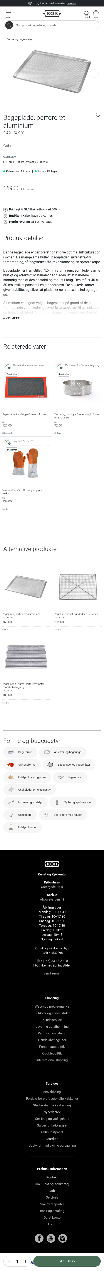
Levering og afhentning (52, 1037)
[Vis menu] (8, 14)
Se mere (71, 5)
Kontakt (52, 1188)
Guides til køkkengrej (52, 1136)
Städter (57, 640)
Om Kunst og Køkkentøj (52, 1195)
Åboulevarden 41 (52, 910)
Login (52, 1235)
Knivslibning (52, 1103)
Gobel (8, 145)
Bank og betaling (52, 1222)
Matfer (5, 520)
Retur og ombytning (52, 1044)
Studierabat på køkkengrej (52, 1116)
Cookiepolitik (52, 1064)
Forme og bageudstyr (19, 39)
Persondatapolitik (52, 1057)
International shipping (52, 1071)
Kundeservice (52, 1031)
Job (52, 1202)
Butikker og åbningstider (52, 1024)
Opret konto (52, 1228)
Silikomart (7, 444)
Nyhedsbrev (52, 1123)
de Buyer (58, 444)
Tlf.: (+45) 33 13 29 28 (52, 972)
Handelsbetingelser (52, 1051)
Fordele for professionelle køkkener (52, 1109)
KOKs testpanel (52, 1143)
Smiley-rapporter (52, 1215)
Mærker (52, 1150)
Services (52, 1208)
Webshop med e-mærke (52, 1017)
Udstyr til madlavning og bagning (52, 1156)
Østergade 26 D (52, 898)
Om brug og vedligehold (52, 1130)
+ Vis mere (11, 329)
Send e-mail (52, 984)
